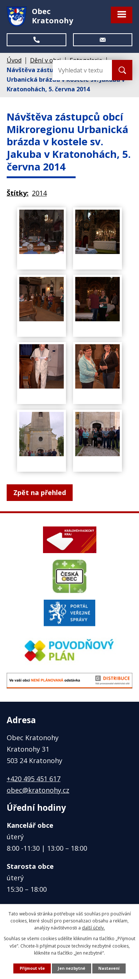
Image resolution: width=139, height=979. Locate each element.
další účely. (93, 928)
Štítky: (18, 193)
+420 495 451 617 (33, 778)
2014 (39, 193)
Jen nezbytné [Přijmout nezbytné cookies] (71, 968)
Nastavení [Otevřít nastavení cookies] (108, 968)
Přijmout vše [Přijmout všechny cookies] (32, 968)
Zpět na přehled (39, 492)
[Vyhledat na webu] (82, 70)
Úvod (14, 60)
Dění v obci (45, 60)
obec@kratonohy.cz (38, 790)
